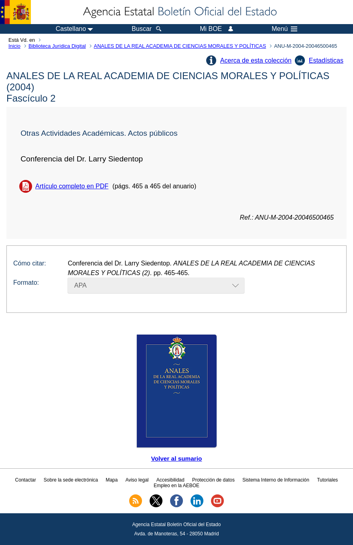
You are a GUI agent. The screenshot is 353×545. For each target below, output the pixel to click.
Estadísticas (326, 60)
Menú (284, 29)
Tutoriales (327, 480)
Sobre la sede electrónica (71, 480)
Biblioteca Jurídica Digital (57, 46)
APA (80, 285)
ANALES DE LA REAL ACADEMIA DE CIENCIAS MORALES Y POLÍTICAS (180, 46)
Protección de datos (213, 480)
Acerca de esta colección (256, 60)
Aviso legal (137, 480)
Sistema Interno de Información (275, 480)
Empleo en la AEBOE (176, 485)
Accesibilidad (170, 480)
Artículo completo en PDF (71, 186)
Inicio (14, 46)
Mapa (111, 480)
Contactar (25, 480)
